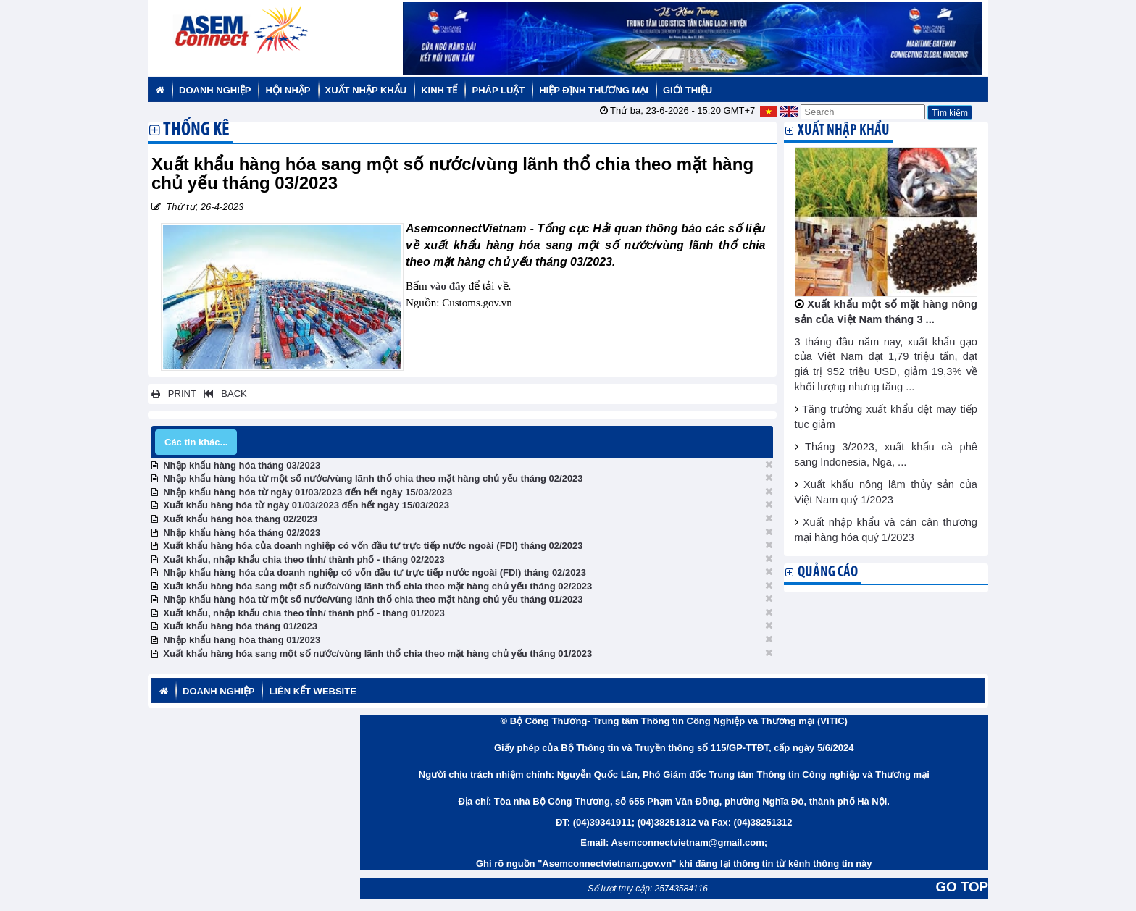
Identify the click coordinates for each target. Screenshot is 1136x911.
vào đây (448, 286)
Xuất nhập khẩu (366, 90)
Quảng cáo (828, 572)
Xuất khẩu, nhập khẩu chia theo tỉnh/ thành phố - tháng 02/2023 (304, 559)
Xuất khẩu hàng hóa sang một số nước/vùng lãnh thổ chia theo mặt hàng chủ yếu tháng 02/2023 (377, 586)
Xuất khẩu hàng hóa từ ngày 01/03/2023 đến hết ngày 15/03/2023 (306, 505)
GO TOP (962, 886)
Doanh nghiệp (215, 90)
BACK (222, 393)
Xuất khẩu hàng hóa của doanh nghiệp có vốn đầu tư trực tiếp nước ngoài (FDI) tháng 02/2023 (372, 545)
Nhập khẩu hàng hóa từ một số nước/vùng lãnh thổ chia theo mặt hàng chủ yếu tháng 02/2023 (372, 478)
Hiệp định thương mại (593, 90)
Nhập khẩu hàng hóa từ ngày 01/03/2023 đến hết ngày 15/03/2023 (307, 492)
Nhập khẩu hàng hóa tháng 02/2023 (241, 532)
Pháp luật (498, 90)
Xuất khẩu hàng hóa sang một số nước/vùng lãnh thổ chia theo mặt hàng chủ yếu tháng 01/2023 (377, 653)
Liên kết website (312, 691)
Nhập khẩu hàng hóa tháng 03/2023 (241, 465)
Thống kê (196, 131)
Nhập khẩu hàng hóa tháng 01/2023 (241, 639)
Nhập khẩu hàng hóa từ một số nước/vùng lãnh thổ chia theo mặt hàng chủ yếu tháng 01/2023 (372, 599)
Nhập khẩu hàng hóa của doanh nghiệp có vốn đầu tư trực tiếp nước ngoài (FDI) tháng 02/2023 (374, 572)
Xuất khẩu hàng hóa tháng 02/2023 (240, 518)
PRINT (173, 393)
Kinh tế (439, 90)
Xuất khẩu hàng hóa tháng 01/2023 (240, 626)
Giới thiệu (687, 90)
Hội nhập (287, 90)
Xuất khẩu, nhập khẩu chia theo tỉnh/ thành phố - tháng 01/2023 (304, 613)
